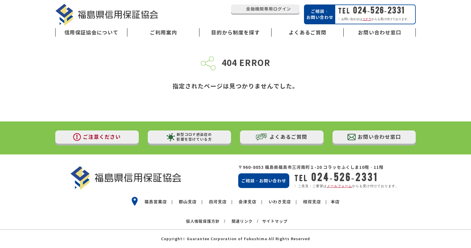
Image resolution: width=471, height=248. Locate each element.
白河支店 (218, 202)
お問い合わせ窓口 (379, 32)
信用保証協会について (91, 32)
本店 (335, 202)
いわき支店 (280, 202)
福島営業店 (155, 202)
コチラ (366, 19)
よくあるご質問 (308, 32)
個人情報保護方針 (203, 221)
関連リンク (242, 221)
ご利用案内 (163, 32)
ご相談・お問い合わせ (263, 181)
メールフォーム (339, 186)
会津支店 (248, 202)
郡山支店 (188, 202)
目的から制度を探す (235, 32)
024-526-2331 (371, 10)
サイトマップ (274, 221)
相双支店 (312, 202)
